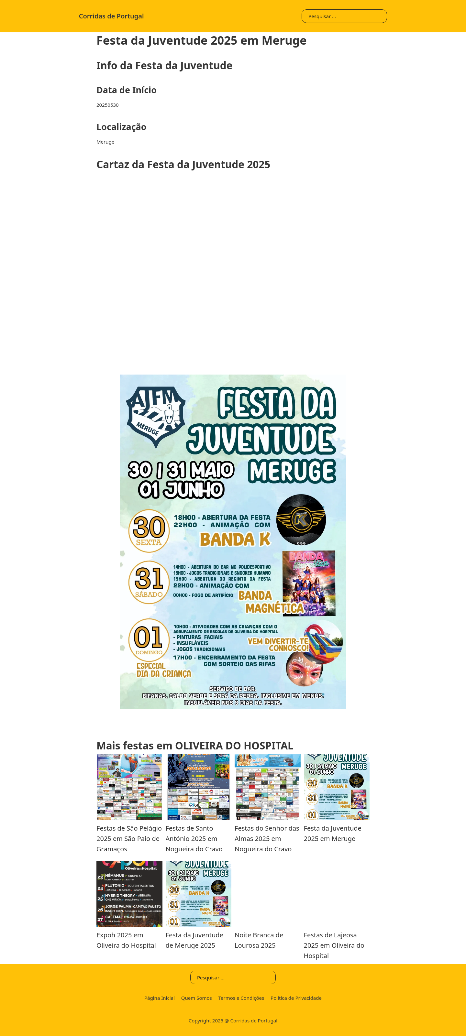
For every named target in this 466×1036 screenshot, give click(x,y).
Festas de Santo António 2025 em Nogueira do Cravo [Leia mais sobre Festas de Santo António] (194, 838)
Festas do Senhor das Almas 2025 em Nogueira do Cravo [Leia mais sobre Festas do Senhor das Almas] (267, 838)
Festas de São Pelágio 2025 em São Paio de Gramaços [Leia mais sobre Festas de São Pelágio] (129, 838)
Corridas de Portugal (111, 16)
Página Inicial (159, 998)
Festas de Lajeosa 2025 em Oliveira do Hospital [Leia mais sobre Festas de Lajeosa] (334, 945)
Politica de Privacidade (296, 998)
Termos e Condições (241, 998)
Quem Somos (196, 998)
